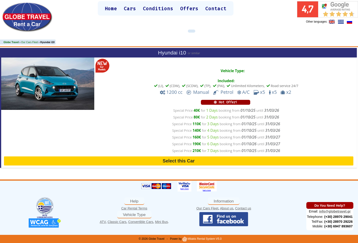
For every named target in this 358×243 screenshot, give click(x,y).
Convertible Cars (140, 222)
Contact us (243, 208)
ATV (103, 222)
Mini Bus (161, 222)
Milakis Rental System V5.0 (202, 238)
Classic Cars (117, 222)
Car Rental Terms (134, 208)
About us (226, 208)
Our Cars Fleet (207, 208)
